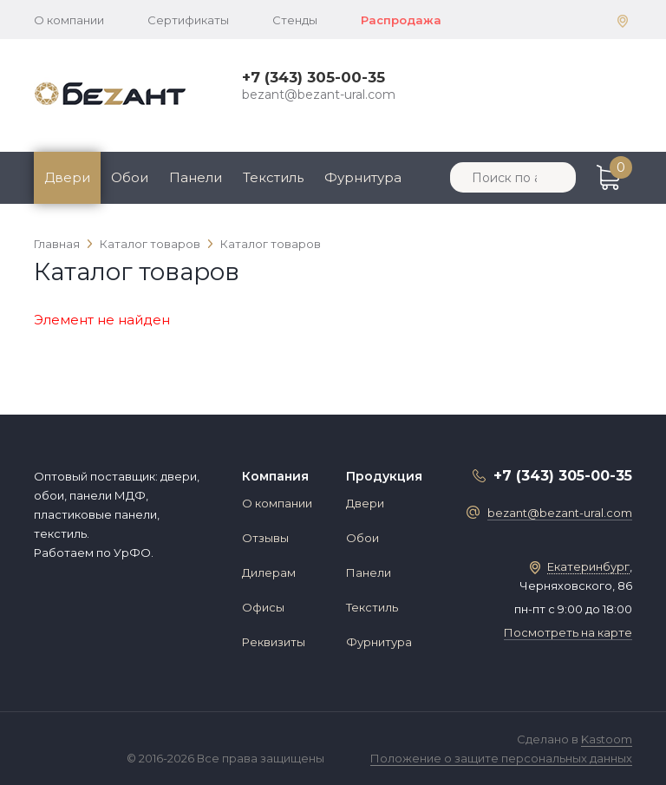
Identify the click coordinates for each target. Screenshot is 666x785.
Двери (67, 177)
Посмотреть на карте (568, 632)
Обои (129, 177)
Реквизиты (273, 642)
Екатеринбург (588, 566)
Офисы (263, 607)
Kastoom (606, 739)
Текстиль (273, 177)
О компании (69, 20)
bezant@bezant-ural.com (318, 94)
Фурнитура (363, 177)
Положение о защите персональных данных (501, 758)
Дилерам (269, 572)
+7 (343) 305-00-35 (313, 77)
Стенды (294, 20)
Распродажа (401, 20)
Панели (195, 177)
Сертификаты (188, 20)
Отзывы (265, 538)
